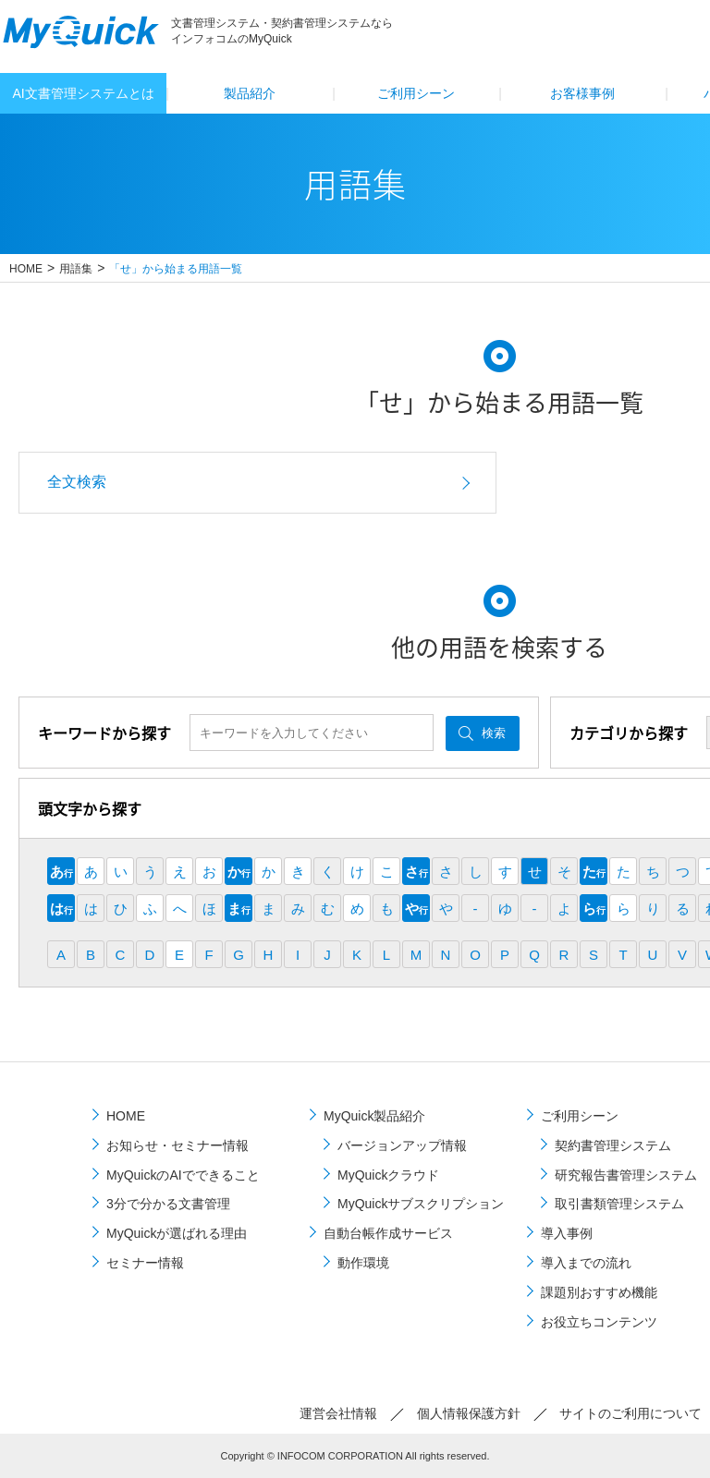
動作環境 (363, 1262)
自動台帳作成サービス (388, 1233)
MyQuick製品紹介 (374, 1115)
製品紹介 (249, 93)
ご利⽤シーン (416, 93)
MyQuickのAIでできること (183, 1175)
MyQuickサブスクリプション (420, 1203)
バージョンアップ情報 (402, 1145)
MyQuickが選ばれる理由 (176, 1233)
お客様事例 (582, 93)
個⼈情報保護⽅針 (468, 1413)
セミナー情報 (145, 1262)
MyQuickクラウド (388, 1175)
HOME (26, 268)
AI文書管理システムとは (82, 93)
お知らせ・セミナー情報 (177, 1145)
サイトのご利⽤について (630, 1413)
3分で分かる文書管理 (168, 1203)
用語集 (75, 268)
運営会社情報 (338, 1413)
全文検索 (76, 482)
